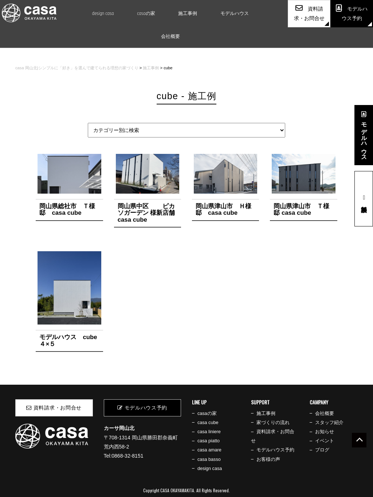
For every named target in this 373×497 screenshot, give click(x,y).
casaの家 (146, 13)
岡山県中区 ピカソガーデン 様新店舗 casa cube (149, 213)
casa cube (207, 422)
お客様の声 (268, 459)
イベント (324, 440)
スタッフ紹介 (329, 422)
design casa (103, 13)
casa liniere (209, 431)
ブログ (322, 450)
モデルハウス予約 (142, 408)
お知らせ (324, 431)
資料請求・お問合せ (54, 408)
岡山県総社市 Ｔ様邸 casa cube (67, 209)
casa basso (209, 459)
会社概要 (170, 36)
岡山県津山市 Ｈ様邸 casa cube (223, 209)
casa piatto (208, 440)
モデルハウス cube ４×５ (68, 340)
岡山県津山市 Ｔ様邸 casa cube (301, 209)
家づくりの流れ (273, 422)
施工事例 (187, 13)
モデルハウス (234, 13)
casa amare (209, 450)
